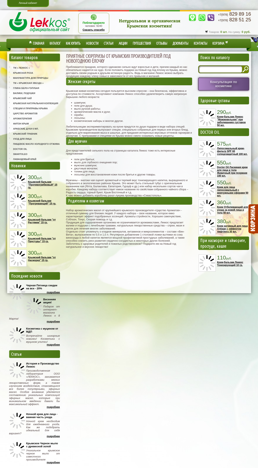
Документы (180, 43)
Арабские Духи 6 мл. (26, 129)
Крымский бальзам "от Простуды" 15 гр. (42, 240)
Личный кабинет (28, 3)
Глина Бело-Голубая (26, 88)
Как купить (73, 43)
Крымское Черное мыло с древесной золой (42, 445)
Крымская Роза (23, 73)
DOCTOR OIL (210, 132)
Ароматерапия (22, 118)
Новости (92, 43)
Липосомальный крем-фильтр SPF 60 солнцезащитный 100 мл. (232, 151)
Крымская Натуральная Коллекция (35, 103)
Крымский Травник (25, 134)
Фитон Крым (21, 123)
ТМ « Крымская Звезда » (28, 83)
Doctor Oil (20, 149)
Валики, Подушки (24, 93)
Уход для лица (22, 139)
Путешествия (142, 43)
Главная (36, 43)
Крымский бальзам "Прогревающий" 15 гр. (42, 202)
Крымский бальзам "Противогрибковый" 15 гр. (42, 184)
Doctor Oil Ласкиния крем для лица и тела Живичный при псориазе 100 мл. (232, 171)
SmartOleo (20, 154)
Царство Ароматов (25, 113)
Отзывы (161, 43)
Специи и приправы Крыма (30, 108)
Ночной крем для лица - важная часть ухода (42, 416)
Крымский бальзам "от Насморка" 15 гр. (42, 259)
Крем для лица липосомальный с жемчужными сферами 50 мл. (232, 191)
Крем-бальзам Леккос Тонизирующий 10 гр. (230, 264)
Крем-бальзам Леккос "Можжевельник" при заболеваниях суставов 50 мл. (231, 121)
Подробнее (53, 292)
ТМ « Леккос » (21, 68)
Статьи (108, 43)
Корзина (220, 43)
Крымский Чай (22, 98)
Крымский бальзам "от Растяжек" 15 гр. (42, 221)
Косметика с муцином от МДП (42, 330)
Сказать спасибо (94, 29)
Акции (123, 43)
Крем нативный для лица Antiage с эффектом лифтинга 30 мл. (232, 229)
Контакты (200, 43)
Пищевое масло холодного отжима (36, 144)
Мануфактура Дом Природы (30, 78)
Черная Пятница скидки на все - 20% (41, 287)
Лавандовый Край (24, 159)
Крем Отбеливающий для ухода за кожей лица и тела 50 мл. (232, 210)
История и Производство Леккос (42, 365)
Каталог (55, 43)
